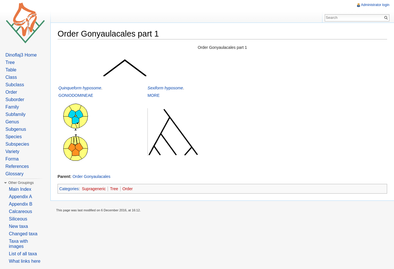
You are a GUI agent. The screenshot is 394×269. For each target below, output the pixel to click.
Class (11, 77)
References (17, 166)
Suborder (14, 99)
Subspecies (17, 144)
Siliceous (18, 218)
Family (12, 107)
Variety (12, 151)
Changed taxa (23, 233)
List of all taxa (23, 253)
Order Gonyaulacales (91, 176)
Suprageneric (94, 188)
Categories (69, 188)
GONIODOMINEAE (75, 95)
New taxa (18, 226)
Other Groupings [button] (21, 183)
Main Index (20, 189)
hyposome (92, 88)
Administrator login (375, 5)
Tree (114, 188)
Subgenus (15, 129)
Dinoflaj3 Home (21, 55)
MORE (153, 95)
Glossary (14, 173)
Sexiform (155, 88)
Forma (12, 158)
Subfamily (15, 114)
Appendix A (20, 196)
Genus (12, 121)
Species (13, 136)
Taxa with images (18, 244)
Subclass (14, 84)
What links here (24, 261)
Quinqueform (70, 88)
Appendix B (20, 204)
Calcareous (20, 211)
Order (128, 188)
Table (10, 69)
